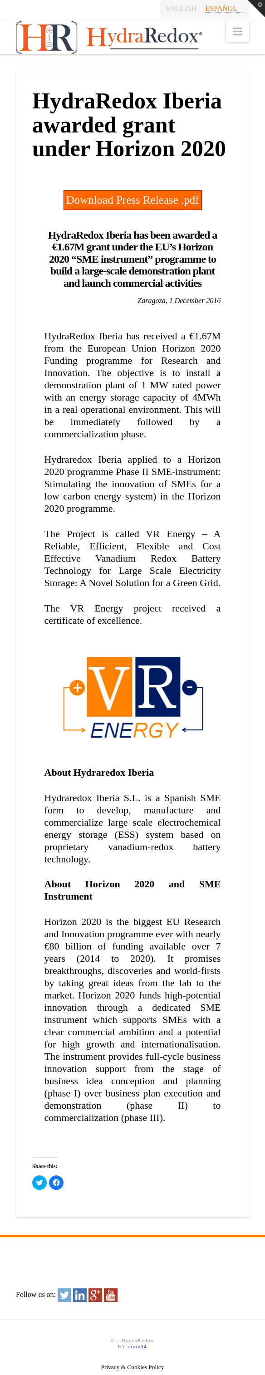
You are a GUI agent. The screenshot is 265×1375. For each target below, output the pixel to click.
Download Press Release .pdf (132, 200)
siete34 (137, 1346)
